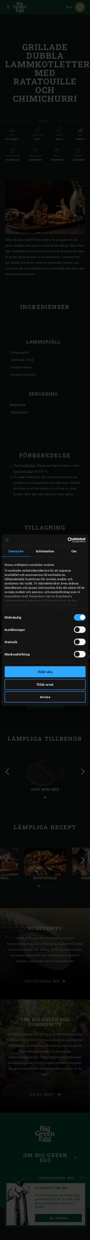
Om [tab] (74, 551)
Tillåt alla (45, 672)
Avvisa (45, 697)
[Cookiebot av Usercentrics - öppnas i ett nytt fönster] (67, 540)
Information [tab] (45, 551)
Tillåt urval (45, 684)
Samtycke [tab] (16, 551)
